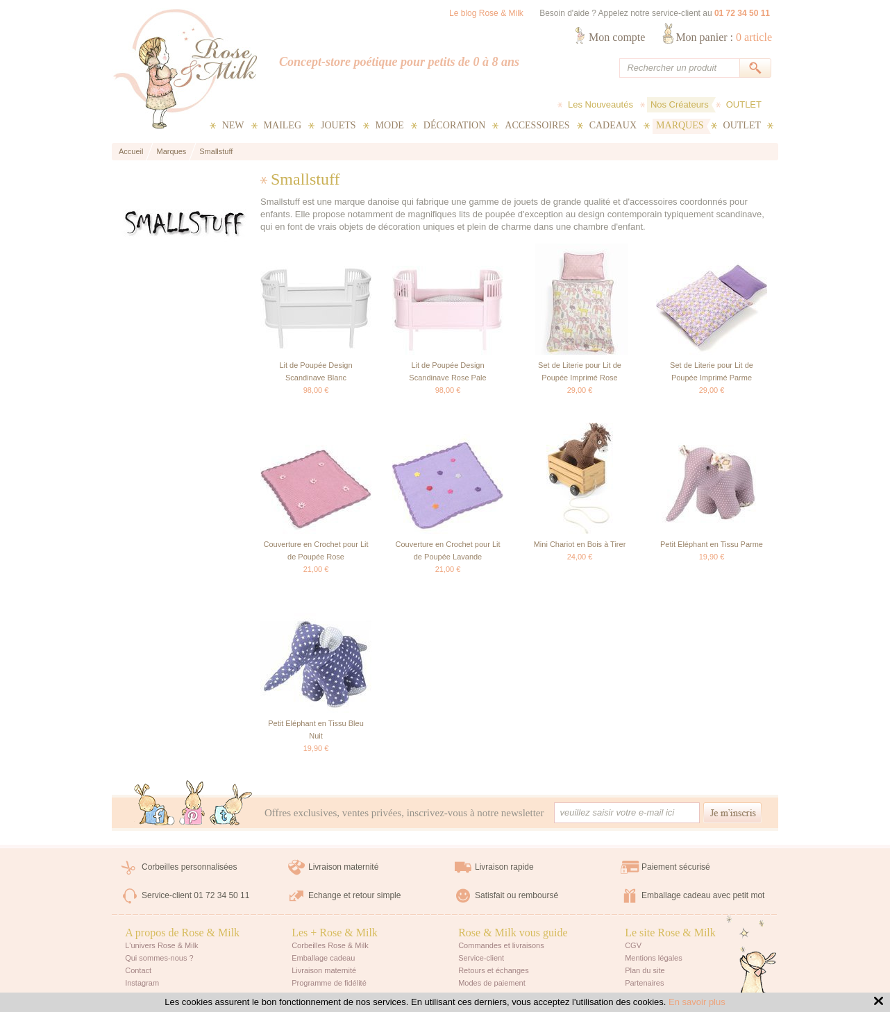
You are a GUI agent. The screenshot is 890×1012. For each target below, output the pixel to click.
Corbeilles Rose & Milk (330, 945)
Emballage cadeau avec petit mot (702, 895)
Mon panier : (723, 37)
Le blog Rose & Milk (486, 13)
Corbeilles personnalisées (189, 867)
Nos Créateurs (679, 104)
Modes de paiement (492, 983)
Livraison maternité (343, 867)
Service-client (481, 958)
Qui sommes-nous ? (159, 958)
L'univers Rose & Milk (161, 945)
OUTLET (744, 104)
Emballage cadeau (323, 958)
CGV (633, 945)
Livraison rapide (504, 867)
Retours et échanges (493, 970)
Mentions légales (653, 958)
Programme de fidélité (329, 983)
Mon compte (617, 37)
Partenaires (644, 983)
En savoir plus (697, 1002)
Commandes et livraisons (501, 945)
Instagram (142, 983)
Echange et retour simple (354, 895)
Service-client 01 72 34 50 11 (195, 895)
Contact (138, 970)
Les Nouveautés (600, 104)
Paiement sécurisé (675, 867)
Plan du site (644, 970)
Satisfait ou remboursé (516, 895)
